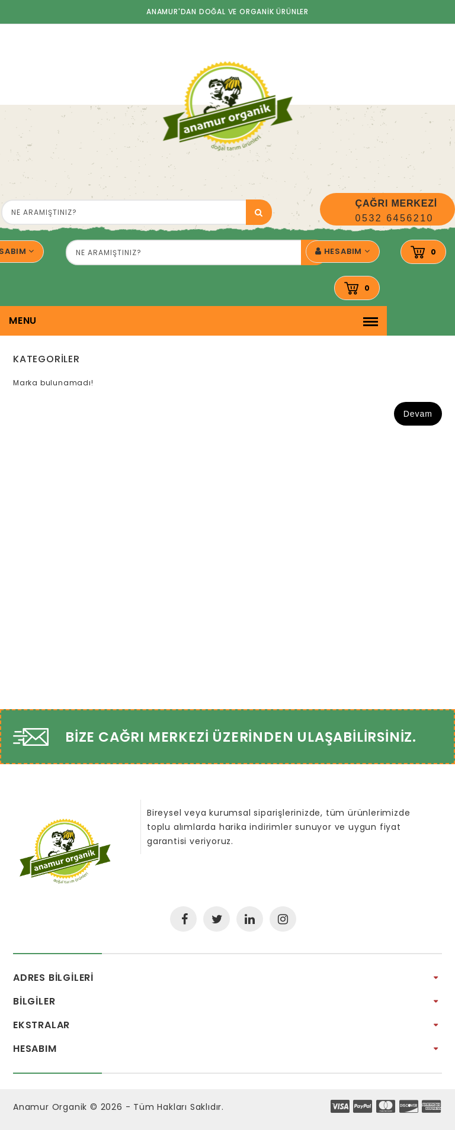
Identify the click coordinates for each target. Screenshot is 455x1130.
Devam (417, 413)
